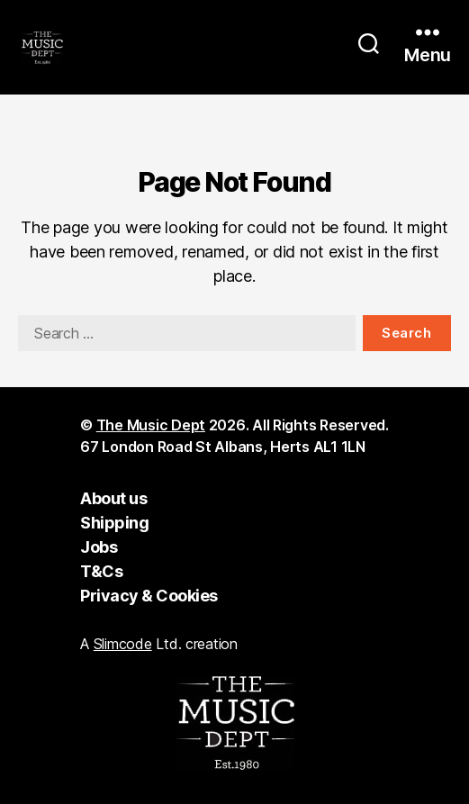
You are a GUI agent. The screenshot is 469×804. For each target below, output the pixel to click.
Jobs (98, 547)
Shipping (114, 522)
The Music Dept (150, 425)
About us (113, 498)
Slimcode (123, 644)
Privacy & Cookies (149, 595)
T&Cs (101, 571)
